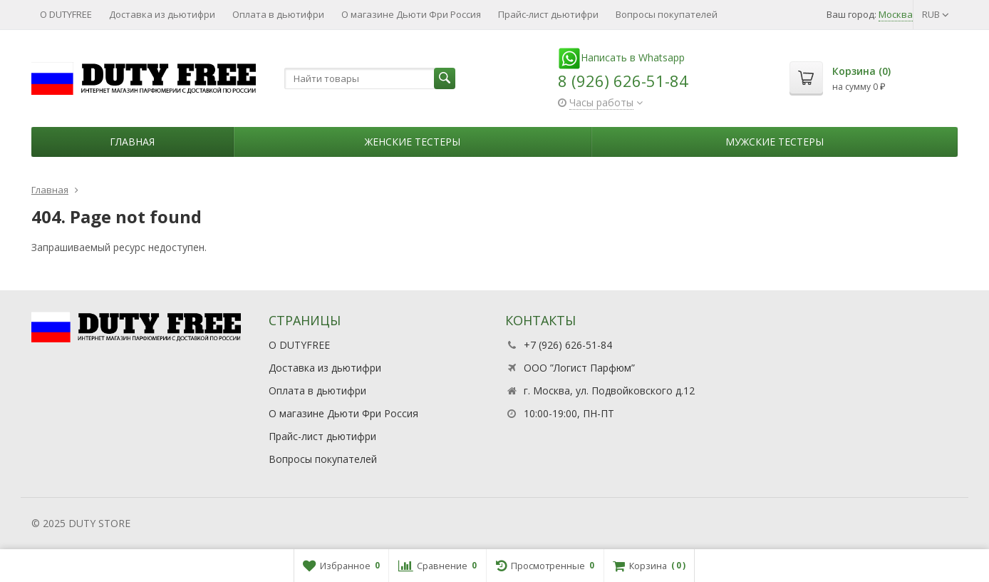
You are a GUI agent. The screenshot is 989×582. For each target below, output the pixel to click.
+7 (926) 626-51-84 (568, 345)
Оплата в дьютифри (278, 14)
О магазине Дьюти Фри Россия (411, 14)
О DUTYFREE (66, 14)
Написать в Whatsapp (621, 57)
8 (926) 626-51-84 (623, 80)
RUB (935, 14)
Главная (132, 141)
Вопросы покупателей (667, 14)
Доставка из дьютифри (162, 14)
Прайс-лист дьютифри (548, 14)
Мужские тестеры (774, 141)
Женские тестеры (412, 141)
